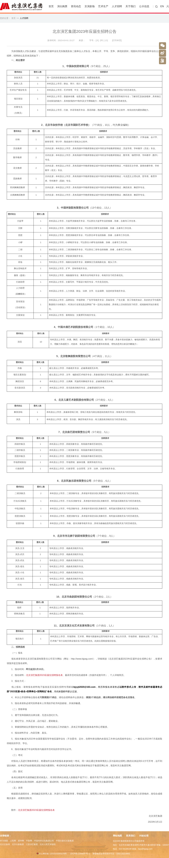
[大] (97, 40)
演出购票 (62, 6)
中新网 (29, 841)
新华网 (21, 841)
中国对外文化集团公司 (44, 841)
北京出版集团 (18, 844)
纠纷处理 (143, 835)
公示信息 (144, 6)
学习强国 (4, 841)
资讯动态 (76, 6)
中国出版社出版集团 (65, 841)
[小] (106, 40)
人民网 (13, 841)
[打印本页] (117, 40)
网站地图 (117, 835)
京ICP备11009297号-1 (80, 854)
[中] (101, 40)
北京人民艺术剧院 (48, 844)
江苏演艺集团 (32, 844)
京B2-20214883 (123, 854)
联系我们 (130, 835)
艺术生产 (103, 6)
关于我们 (130, 6)
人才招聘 (117, 6)
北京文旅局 (5, 844)
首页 (51, 6)
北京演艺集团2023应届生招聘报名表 (44, 675)
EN (162, 6)
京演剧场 (89, 6)
